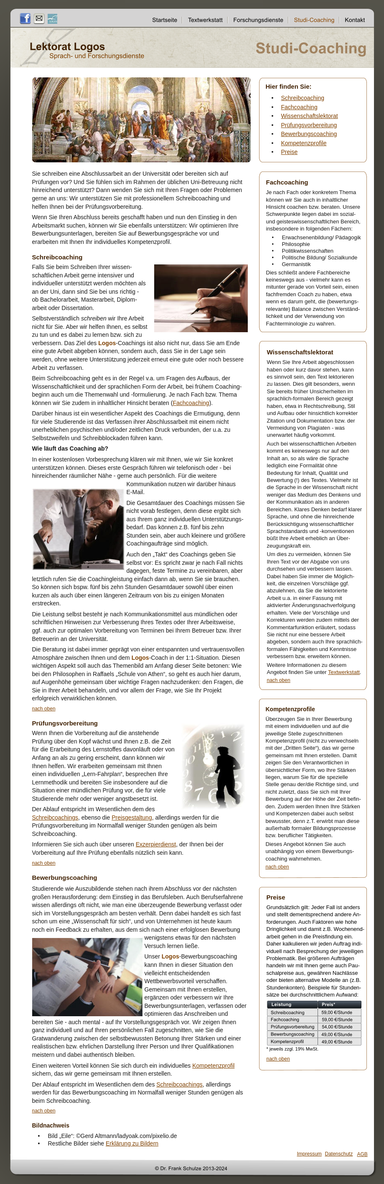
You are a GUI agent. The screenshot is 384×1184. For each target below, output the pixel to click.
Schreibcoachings (55, 817)
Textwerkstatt (344, 672)
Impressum (309, 1154)
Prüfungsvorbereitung (309, 125)
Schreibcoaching (303, 98)
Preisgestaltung (132, 817)
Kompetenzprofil (213, 1065)
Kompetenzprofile (304, 143)
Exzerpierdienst (156, 844)
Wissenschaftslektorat (309, 116)
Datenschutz (339, 1154)
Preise (289, 152)
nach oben (44, 709)
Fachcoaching (191, 403)
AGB (362, 1154)
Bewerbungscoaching (309, 134)
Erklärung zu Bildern (132, 1143)
